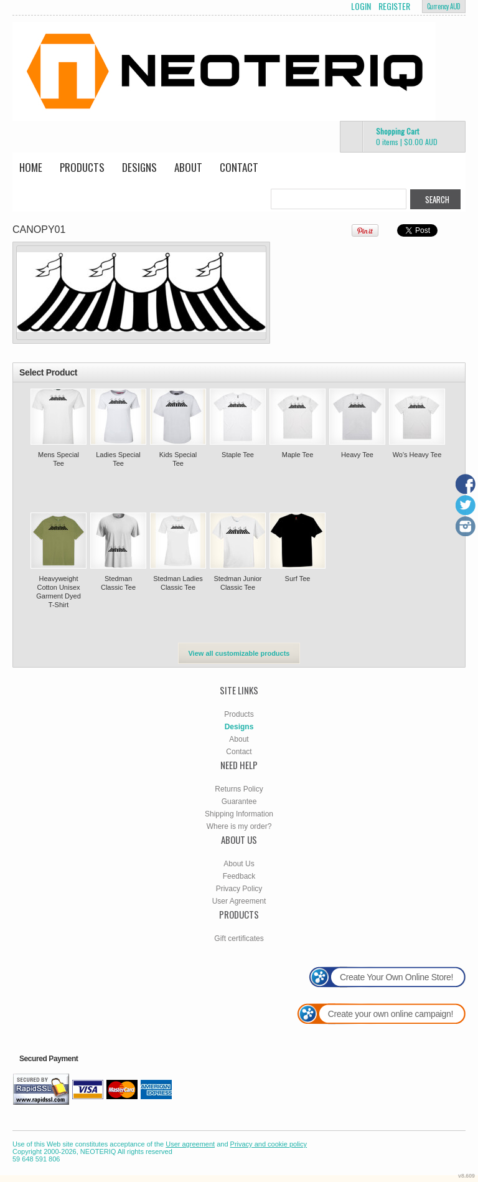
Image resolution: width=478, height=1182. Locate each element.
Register (394, 6)
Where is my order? (239, 826)
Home (30, 167)
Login (361, 6)
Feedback (239, 876)
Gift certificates (238, 938)
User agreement (190, 1144)
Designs (139, 167)
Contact (239, 167)
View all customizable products (238, 653)
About (188, 167)
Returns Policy (239, 789)
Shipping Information (239, 814)
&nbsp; (58, 417)
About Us (238, 863)
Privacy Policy (239, 888)
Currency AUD (444, 6)
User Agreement (239, 901)
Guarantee (239, 801)
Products (82, 167)
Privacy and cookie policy (268, 1144)
